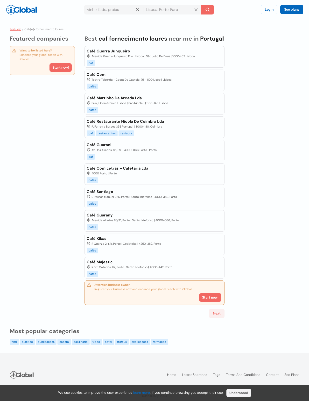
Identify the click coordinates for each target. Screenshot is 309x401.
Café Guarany (100, 215)
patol (108, 342)
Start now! (60, 67)
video (96, 342)
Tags (216, 374)
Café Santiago (100, 191)
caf (91, 63)
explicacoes (140, 342)
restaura (126, 133)
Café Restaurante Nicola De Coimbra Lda (125, 121)
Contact (272, 374)
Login (269, 9)
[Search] (207, 9)
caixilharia (81, 342)
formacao (159, 342)
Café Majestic (100, 262)
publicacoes (46, 342)
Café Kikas (96, 238)
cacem (64, 342)
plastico (27, 342)
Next (217, 313)
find (14, 342)
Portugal (15, 29)
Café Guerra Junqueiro (108, 51)
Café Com (96, 74)
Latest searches (194, 374)
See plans (291, 9)
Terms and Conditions (243, 374)
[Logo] (21, 9)
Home (171, 374)
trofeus (122, 342)
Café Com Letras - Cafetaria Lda (117, 168)
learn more (141, 392)
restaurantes (107, 133)
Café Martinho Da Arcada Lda (114, 97)
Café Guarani (99, 144)
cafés (92, 86)
